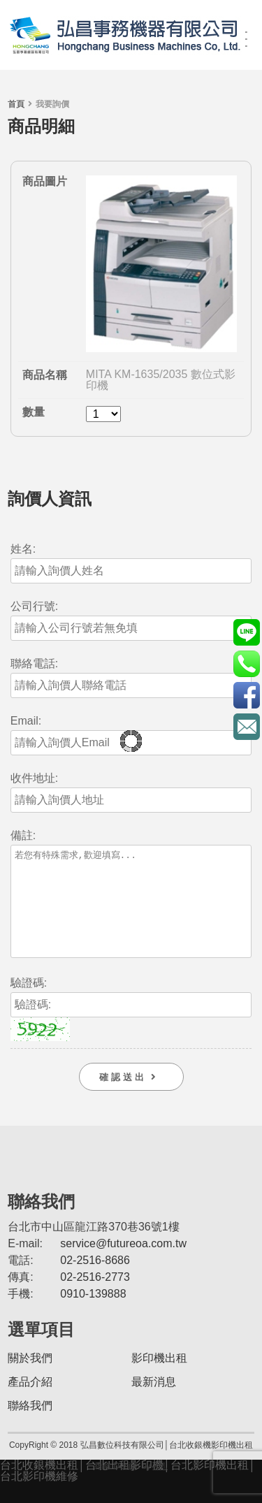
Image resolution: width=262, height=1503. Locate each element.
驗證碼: (28, 1004)
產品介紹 (30, 1403)
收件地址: (34, 778)
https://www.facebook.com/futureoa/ (246, 695)
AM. (160, 1487)
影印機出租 (159, 1379)
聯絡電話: (34, 663)
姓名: (23, 549)
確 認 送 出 (130, 1098)
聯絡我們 (30, 1426)
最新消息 (153, 1403)
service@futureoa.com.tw (123, 1264)
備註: (23, 835)
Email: (25, 721)
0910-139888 (93, 1315)
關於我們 (30, 1379)
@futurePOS (246, 632)
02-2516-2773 (95, 1298)
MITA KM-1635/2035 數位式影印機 (160, 379)
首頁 (16, 104)
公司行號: (34, 606)
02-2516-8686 (95, 1281)
